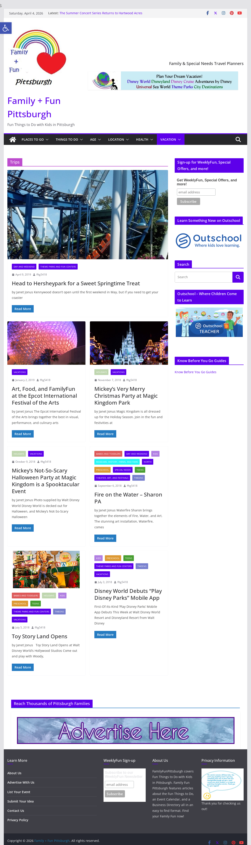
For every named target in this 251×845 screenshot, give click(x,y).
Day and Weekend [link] (24, 266)
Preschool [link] (102, 469)
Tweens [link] (138, 477)
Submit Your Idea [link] (20, 801)
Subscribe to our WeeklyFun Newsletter (124, 774)
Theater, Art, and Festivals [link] (112, 477)
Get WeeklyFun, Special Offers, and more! (207, 182)
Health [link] (142, 139)
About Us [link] (14, 773)
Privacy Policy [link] (17, 820)
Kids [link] (155, 453)
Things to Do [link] (67, 139)
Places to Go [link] (33, 139)
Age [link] (93, 139)
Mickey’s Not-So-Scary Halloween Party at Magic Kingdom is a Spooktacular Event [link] (45, 481)
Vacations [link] (20, 372)
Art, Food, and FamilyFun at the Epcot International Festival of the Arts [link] (44, 395)
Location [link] (116, 139)
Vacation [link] (168, 139)
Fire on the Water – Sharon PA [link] (128, 498)
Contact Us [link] (15, 811)
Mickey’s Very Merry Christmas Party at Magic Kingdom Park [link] (126, 395)
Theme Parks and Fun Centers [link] (58, 266)
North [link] (147, 461)
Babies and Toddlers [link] (108, 453)
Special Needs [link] (123, 469)
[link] (6, 28)
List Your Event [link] (18, 792)
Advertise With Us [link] (20, 782)
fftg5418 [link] (41, 274)
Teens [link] (140, 469)
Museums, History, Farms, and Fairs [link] (117, 461)
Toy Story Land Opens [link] (39, 636)
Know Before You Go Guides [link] (195, 372)
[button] (46, 139)
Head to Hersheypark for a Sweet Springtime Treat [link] (76, 283)
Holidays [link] (101, 372)
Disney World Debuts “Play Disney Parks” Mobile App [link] (128, 594)
